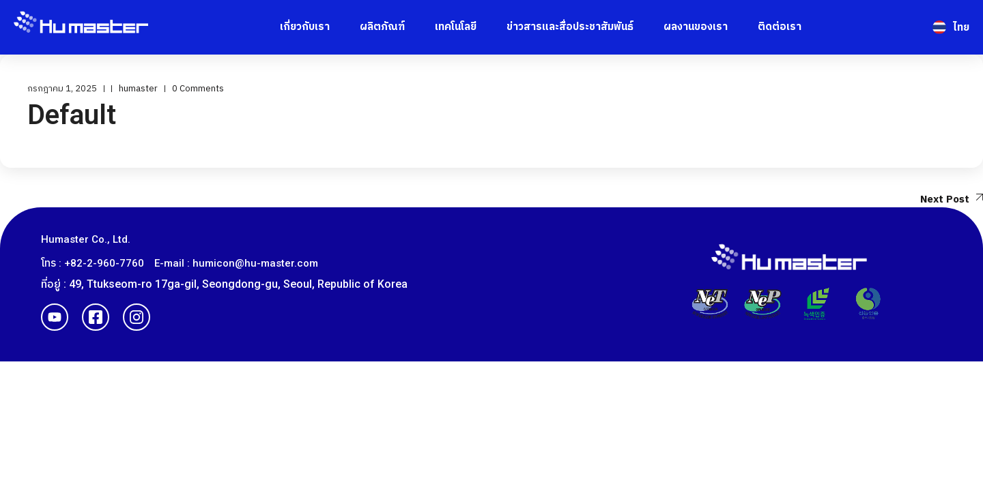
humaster (138, 88)
